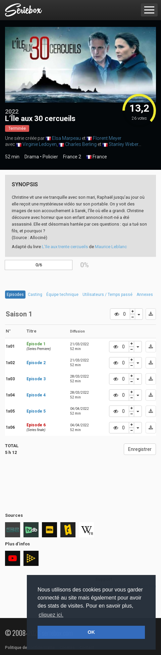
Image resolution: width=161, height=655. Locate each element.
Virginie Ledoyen (39, 144)
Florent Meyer (107, 138)
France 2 (72, 156)
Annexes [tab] (145, 294)
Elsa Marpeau (66, 138)
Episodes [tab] (15, 294)
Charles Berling (81, 144)
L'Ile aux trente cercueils (65, 246)
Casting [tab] (35, 294)
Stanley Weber (123, 144)
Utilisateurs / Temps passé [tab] (107, 294)
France (96, 157)
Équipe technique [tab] (62, 294)
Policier (50, 156)
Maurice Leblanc (111, 246)
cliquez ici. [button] (51, 615)
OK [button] (91, 632)
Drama (31, 156)
